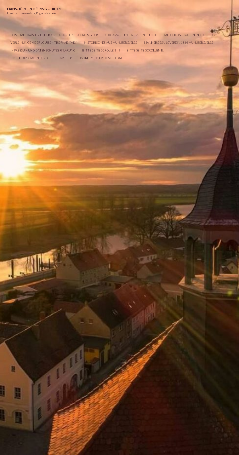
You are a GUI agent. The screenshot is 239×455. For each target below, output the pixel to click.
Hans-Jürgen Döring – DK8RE (34, 9)
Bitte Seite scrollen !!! (101, 50)
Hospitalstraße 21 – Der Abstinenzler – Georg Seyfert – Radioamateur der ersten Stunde (84, 35)
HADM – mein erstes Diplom (100, 58)
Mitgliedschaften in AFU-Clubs (190, 35)
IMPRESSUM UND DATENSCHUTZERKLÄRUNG (43, 50)
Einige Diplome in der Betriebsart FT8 (41, 58)
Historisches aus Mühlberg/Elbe (111, 42)
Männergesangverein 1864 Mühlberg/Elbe (179, 42)
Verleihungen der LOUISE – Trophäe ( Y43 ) (43, 42)
